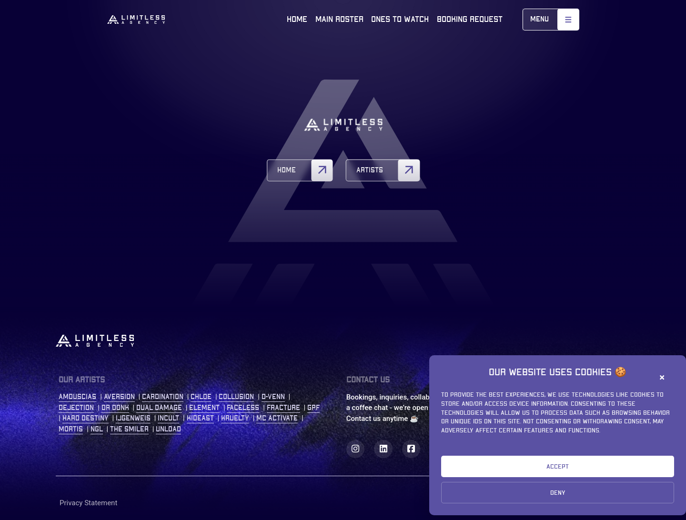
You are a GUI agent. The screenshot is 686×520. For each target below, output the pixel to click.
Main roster (339, 19)
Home (297, 19)
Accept (557, 466)
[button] (663, 377)
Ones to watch (400, 19)
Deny (557, 493)
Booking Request (470, 19)
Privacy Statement (88, 503)
